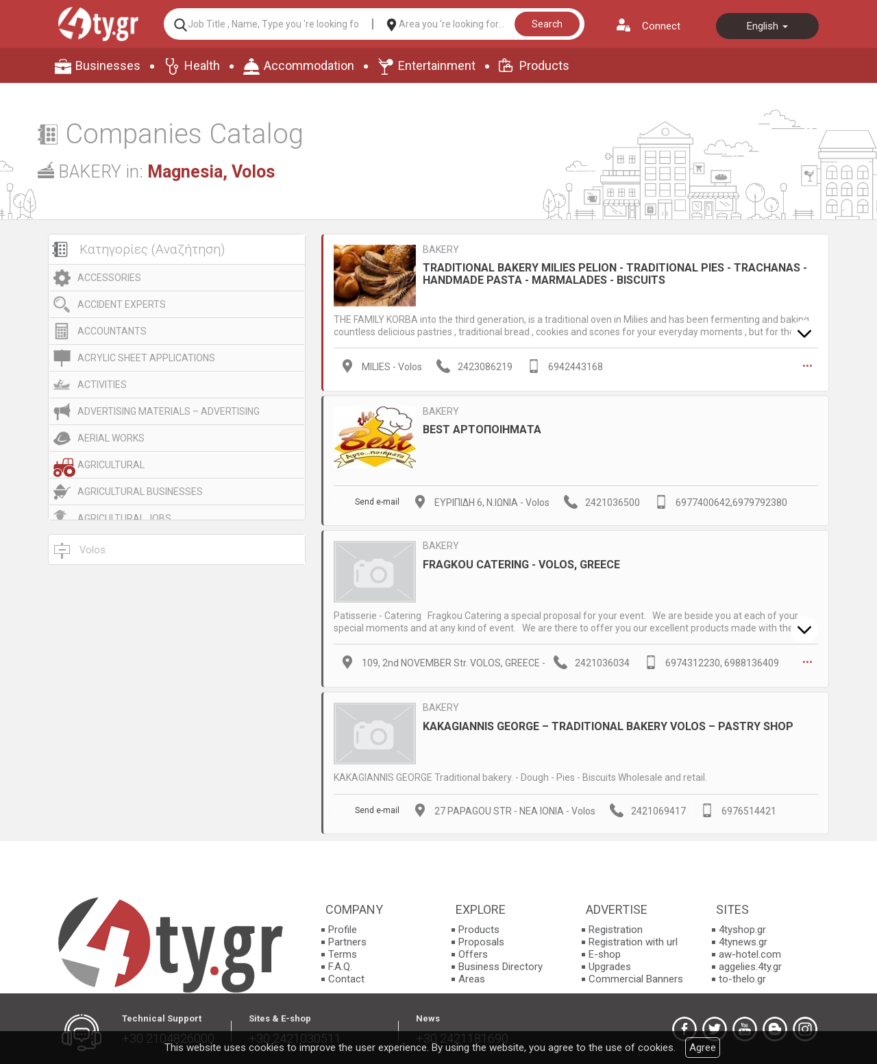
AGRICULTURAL (111, 464)
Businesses (107, 65)
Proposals (481, 940)
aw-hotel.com (750, 952)
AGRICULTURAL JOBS (124, 518)
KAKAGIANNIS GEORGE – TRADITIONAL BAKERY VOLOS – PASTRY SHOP (608, 723)
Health (202, 65)
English (767, 26)
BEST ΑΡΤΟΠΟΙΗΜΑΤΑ (482, 428)
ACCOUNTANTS (112, 331)
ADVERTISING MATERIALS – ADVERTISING (168, 411)
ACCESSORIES (109, 277)
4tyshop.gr (742, 927)
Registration (616, 927)
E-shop (605, 952)
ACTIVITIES (102, 384)
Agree (702, 1047)
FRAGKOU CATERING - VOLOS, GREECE (521, 562)
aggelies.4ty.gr (750, 964)
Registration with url (633, 940)
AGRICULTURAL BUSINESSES (140, 491)
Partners (347, 940)
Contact (346, 977)
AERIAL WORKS (111, 438)
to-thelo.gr (742, 977)
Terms (342, 952)
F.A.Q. (340, 964)
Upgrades (610, 964)
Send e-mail (377, 501)
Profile (342, 927)
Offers (473, 952)
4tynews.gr (743, 940)
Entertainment (436, 65)
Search (547, 24)
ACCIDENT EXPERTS (121, 304)
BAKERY (441, 249)
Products (544, 65)
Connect (661, 26)
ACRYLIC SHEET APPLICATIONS (146, 357)
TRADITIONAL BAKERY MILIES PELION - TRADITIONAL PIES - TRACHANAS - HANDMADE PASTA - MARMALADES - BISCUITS (615, 274)
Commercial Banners (636, 977)
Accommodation (309, 65)
